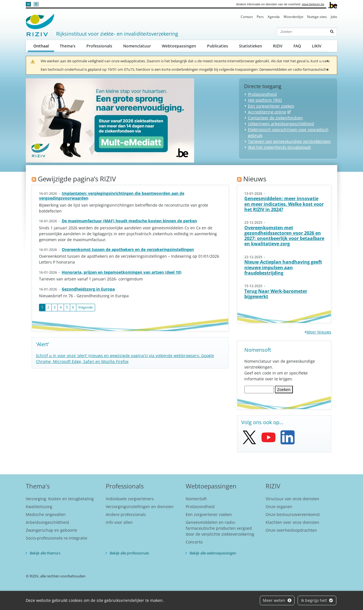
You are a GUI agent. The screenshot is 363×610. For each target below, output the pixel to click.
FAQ (297, 46)
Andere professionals (126, 514)
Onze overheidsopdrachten (291, 530)
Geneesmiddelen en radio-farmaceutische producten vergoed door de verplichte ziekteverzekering (220, 528)
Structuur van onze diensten (292, 498)
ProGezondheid (262, 94)
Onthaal (43, 46)
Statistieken (250, 46)
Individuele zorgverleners (130, 498)
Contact (247, 16)
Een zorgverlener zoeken (271, 106)
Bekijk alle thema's (45, 553)
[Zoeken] (302, 31)
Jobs (334, 16)
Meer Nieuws (318, 332)
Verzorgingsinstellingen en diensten (140, 506)
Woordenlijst (293, 16)
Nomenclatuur (137, 46)
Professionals (99, 46)
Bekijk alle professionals (129, 553)
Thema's (67, 46)
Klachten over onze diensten (292, 522)
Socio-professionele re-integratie (56, 538)
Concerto (194, 542)
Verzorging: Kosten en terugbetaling (60, 498)
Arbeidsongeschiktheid (47, 522)
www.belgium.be (313, 4)
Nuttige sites (317, 16)
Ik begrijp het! (317, 600)
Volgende (85, 307)
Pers (260, 16)
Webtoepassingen (179, 46)
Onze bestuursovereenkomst (293, 514)
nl (28, 4)
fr (36, 4)
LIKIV (316, 46)
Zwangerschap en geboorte (51, 530)
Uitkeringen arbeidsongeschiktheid (281, 123)
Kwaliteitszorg (39, 506)
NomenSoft (196, 498)
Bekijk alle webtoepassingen (213, 553)
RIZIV (277, 46)
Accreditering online (267, 112)
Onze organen (279, 506)
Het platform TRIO (265, 100)
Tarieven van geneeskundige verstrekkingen (289, 141)
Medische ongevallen (46, 514)
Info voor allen (119, 522)
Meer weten (277, 600)
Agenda (274, 16)
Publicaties (217, 46)
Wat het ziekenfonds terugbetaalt (279, 147)
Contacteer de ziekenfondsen (275, 117)
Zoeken (284, 389)
